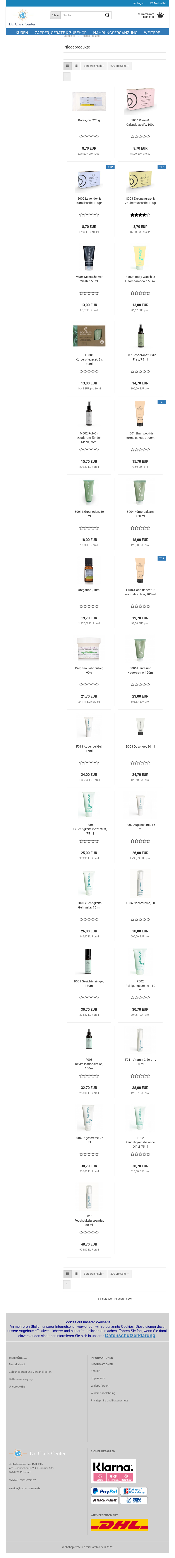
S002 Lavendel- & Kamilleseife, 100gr (89, 206)
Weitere (152, 32)
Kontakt (95, 1376)
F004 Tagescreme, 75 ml (89, 1145)
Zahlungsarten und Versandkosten (30, 1377)
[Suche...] (55, 15)
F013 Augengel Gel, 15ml (89, 754)
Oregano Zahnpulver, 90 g (89, 676)
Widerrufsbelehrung (103, 1398)
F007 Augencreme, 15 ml (140, 832)
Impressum (98, 1383)
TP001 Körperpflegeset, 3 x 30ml (89, 365)
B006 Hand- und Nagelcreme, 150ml (140, 676)
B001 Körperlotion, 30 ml (89, 519)
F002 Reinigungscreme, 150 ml (140, 991)
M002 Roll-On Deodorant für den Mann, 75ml (89, 443)
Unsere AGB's (17, 1391)
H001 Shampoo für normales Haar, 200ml (140, 441)
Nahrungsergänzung (115, 32)
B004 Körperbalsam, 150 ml (140, 519)
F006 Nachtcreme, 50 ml (140, 911)
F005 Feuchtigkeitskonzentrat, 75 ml (90, 834)
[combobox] (94, 71)
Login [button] (138, 3)
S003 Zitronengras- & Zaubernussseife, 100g (140, 206)
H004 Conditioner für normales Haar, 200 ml (140, 597)
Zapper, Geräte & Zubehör (61, 32)
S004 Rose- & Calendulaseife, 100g (140, 128)
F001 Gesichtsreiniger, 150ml (89, 989)
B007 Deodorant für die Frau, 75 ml (140, 363)
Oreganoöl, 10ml (89, 595)
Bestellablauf (17, 1369)
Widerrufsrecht (100, 1391)
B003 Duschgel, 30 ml (140, 752)
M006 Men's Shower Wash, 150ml (89, 284)
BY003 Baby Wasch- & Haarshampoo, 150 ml (140, 284)
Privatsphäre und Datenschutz (109, 1405)
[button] (67, 71)
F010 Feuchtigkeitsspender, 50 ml (89, 1226)
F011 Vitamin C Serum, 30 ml (140, 1067)
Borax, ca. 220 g (89, 125)
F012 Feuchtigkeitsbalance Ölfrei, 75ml (140, 1148)
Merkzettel (158, 3)
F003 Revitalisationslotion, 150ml (89, 1069)
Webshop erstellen (73, 1552)
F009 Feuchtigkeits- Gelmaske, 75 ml (89, 911)
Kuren (22, 32)
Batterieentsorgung (21, 1384)
